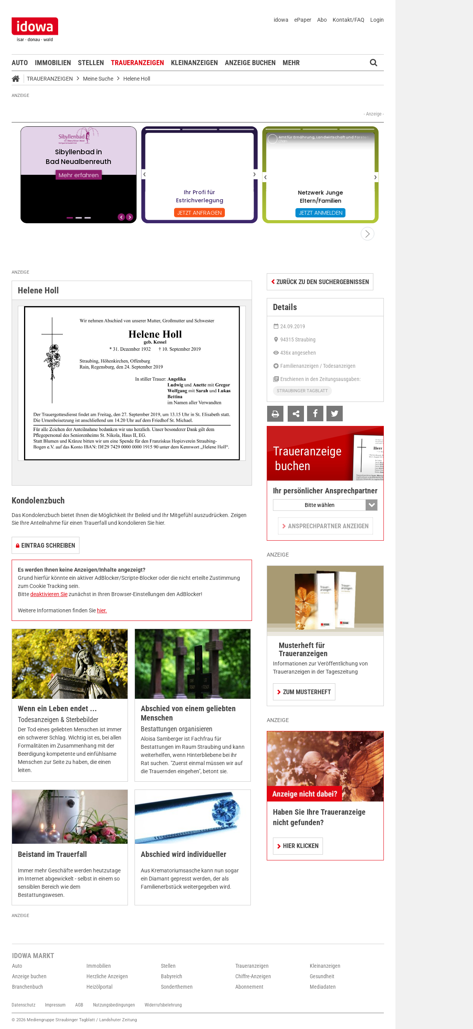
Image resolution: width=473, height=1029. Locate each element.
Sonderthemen (177, 987)
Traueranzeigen (137, 63)
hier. (102, 610)
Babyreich (171, 976)
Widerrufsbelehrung (163, 1005)
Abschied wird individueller (183, 854)
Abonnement (249, 987)
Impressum (55, 1005)
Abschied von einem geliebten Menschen (188, 713)
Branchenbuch (27, 987)
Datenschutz (23, 1005)
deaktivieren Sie (48, 594)
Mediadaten (323, 987)
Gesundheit (322, 976)
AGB (79, 1005)
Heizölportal (99, 987)
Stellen (91, 63)
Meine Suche (98, 79)
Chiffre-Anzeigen (253, 976)
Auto (20, 63)
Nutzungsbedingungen (114, 1005)
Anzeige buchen (250, 63)
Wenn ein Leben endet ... (57, 708)
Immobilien (53, 63)
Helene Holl (136, 79)
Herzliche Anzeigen (107, 976)
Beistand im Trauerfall (52, 854)
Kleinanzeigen (194, 63)
